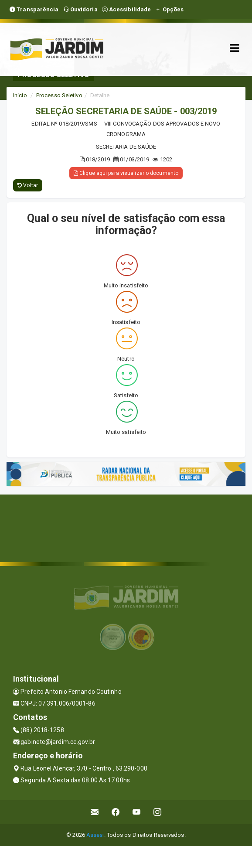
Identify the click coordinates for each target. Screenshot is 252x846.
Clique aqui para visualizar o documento (126, 173)
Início (20, 95)
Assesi (95, 835)
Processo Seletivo (59, 95)
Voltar (27, 185)
